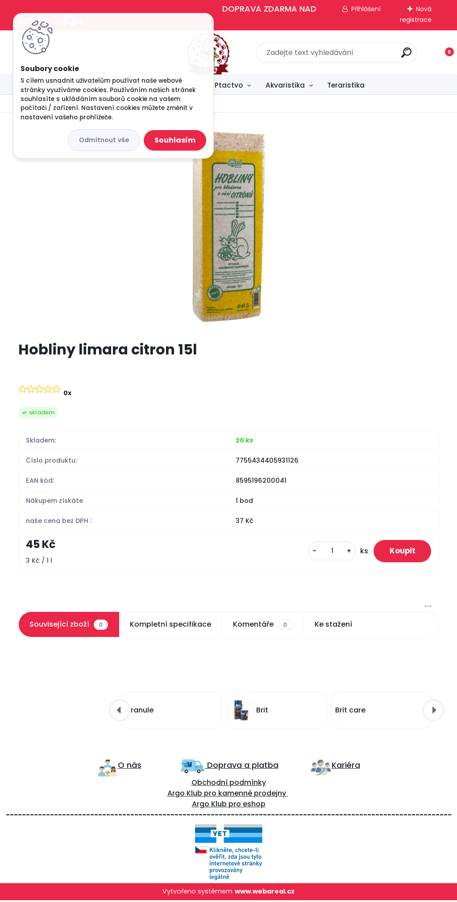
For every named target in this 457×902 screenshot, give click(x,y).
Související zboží (68, 626)
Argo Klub (184, 795)
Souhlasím (174, 140)
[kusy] (326, 552)
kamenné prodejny (251, 795)
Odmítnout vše (104, 139)
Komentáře (262, 626)
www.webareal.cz (265, 893)
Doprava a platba (241, 766)
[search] (346, 56)
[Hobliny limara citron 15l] (228, 226)
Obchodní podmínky (228, 784)
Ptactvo (229, 85)
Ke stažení (333, 626)
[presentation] (119, 712)
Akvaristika (285, 85)
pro (234, 806)
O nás (129, 766)
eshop (253, 806)
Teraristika (346, 85)
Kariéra (346, 766)
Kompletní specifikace (170, 626)
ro (212, 795)
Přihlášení (366, 8)
